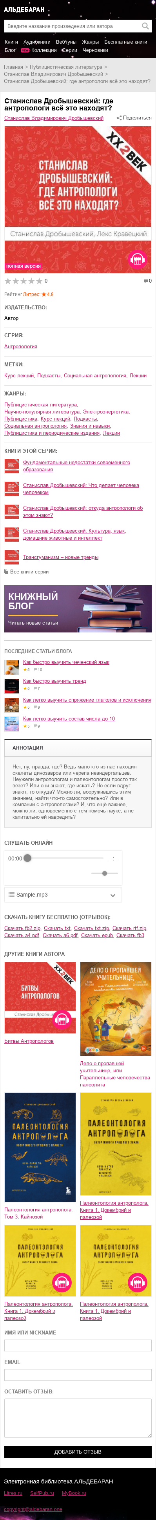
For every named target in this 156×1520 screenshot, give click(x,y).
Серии (69, 50)
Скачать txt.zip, (92, 928)
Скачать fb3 (130, 935)
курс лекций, (19, 376)
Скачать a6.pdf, (61, 935)
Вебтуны (66, 42)
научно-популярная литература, (42, 412)
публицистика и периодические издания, (52, 433)
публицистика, (21, 419)
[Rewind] (16, 873)
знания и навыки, (90, 426)
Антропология (20, 346)
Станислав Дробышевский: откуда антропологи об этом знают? (83, 511)
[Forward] (50, 873)
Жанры (90, 42)
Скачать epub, (97, 935)
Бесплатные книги (125, 42)
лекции (111, 433)
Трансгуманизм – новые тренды (60, 557)
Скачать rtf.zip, (130, 928)
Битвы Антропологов (29, 1041)
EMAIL (12, 1362)
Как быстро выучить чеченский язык (66, 662)
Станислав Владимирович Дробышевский (53, 74)
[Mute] (84, 873)
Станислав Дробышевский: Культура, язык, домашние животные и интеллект (74, 534)
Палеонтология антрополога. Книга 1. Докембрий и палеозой (114, 1210)
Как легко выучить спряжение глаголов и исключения (87, 700)
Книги (11, 42)
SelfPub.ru (42, 1493)
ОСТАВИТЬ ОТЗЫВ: (29, 1392)
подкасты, (49, 376)
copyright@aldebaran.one (33, 1509)
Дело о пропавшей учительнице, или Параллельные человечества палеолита (115, 1074)
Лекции (138, 376)
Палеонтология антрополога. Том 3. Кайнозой (38, 1213)
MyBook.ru (74, 1493)
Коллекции (44, 50)
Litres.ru (13, 1493)
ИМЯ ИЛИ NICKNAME (30, 1333)
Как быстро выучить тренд (54, 681)
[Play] (33, 873)
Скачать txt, (58, 928)
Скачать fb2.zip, (23, 928)
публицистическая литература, (41, 405)
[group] (63, 868)
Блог (10, 50)
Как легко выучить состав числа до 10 (69, 719)
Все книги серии (29, 572)
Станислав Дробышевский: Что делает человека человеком (81, 488)
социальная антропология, (96, 376)
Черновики (95, 50)
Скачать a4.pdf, (22, 935)
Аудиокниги (37, 42)
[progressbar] (65, 858)
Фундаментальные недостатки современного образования (76, 465)
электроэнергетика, (106, 412)
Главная (13, 67)
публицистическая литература (66, 67)
